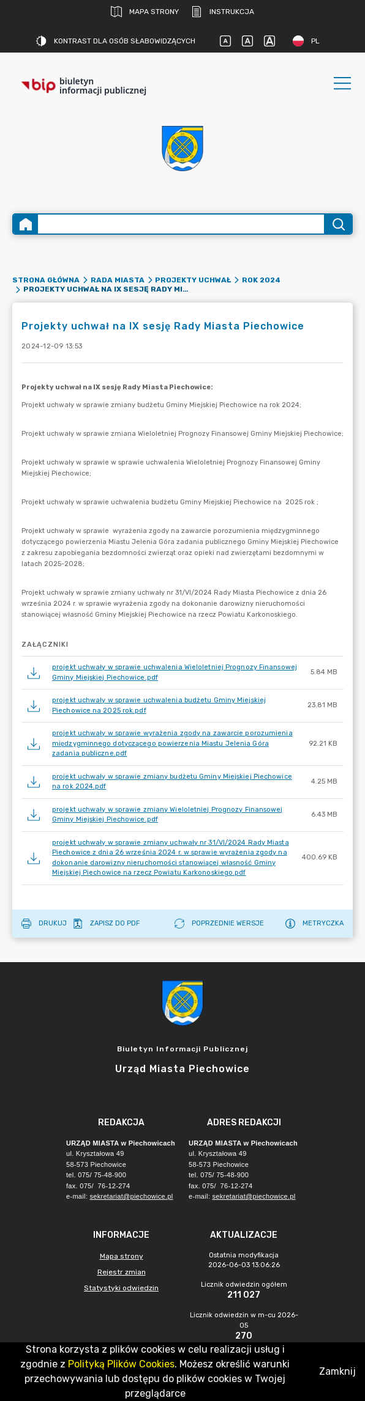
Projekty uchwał (193, 280)
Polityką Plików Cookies (121, 1364)
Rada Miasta (118, 280)
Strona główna (46, 280)
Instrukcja (222, 11)
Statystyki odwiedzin (121, 1288)
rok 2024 (261, 280)
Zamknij (337, 1371)
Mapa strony (145, 11)
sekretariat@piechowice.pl (131, 1196)
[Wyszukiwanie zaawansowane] (181, 224)
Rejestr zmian (121, 1272)
